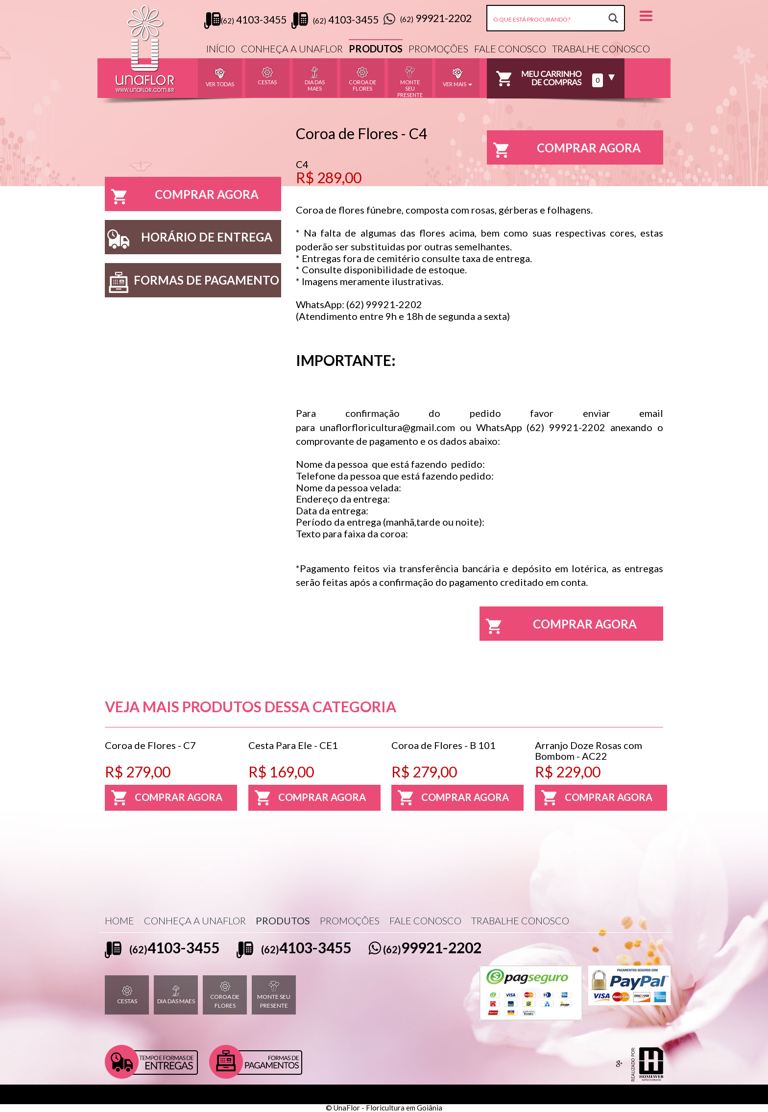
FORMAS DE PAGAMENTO (192, 282)
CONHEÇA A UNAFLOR (292, 48)
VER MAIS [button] (457, 76)
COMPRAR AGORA (182, 196)
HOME (119, 920)
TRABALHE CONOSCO (601, 48)
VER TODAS (220, 76)
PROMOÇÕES (438, 48)
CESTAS (127, 995)
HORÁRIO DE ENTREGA (188, 239)
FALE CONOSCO (510, 48)
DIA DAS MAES (176, 995)
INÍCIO (220, 48)
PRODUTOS (376, 48)
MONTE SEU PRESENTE (273, 994)
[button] (646, 15)
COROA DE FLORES (225, 994)
